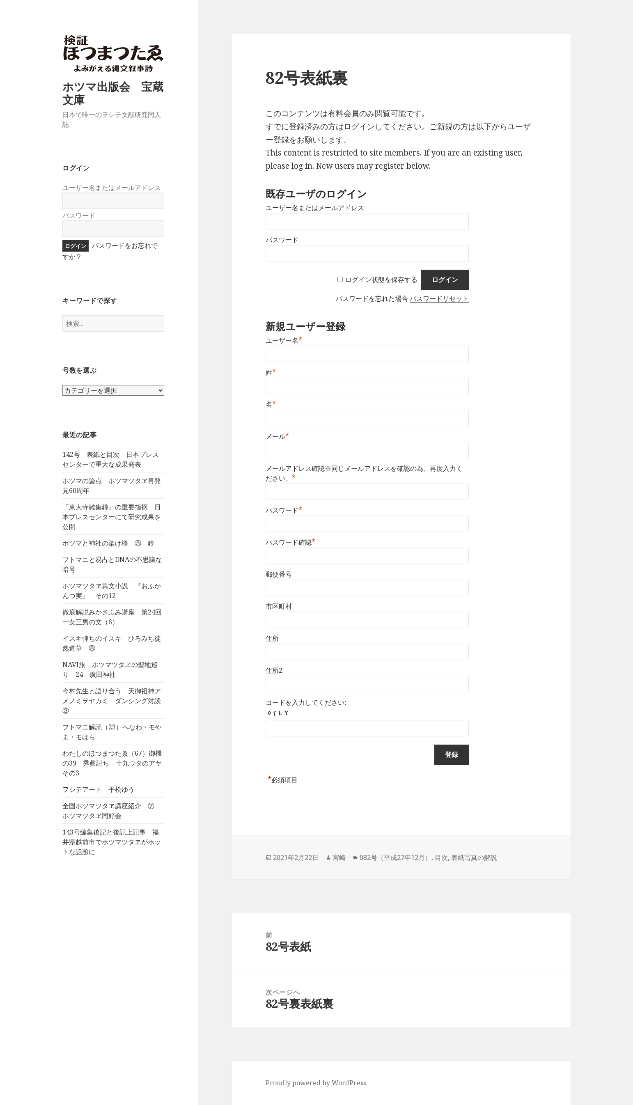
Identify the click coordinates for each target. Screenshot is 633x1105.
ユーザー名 (284, 340)
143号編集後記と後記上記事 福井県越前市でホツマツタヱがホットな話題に (111, 842)
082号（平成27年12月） (395, 857)
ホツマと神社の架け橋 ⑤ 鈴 (108, 543)
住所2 (274, 670)
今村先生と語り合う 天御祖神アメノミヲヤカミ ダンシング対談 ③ (114, 700)
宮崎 (339, 857)
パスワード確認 (290, 542)
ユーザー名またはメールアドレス (111, 187)
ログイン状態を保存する (381, 279)
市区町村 (279, 606)
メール (277, 436)
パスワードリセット (439, 298)
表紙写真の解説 (474, 857)
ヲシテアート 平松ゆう (98, 789)
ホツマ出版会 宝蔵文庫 (112, 93)
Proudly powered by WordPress (316, 1082)
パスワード (78, 215)
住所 (272, 638)
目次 (441, 857)
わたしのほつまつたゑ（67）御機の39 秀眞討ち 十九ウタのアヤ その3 (115, 763)
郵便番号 (279, 574)
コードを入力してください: (306, 702)
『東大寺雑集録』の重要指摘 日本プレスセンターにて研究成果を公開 (111, 516)
